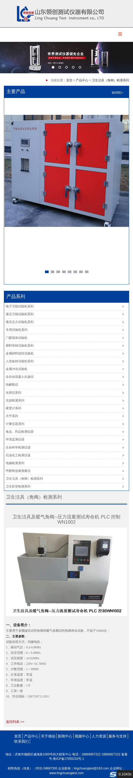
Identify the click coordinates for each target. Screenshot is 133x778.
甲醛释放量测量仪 (18, 471)
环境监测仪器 (15, 439)
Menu (120, 34)
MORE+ (117, 93)
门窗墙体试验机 (16, 338)
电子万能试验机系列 (20, 306)
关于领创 (48, 736)
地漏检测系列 (15, 463)
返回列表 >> (15, 722)
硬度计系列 (13, 408)
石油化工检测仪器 (18, 455)
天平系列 (12, 416)
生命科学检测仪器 (18, 447)
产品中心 (82, 80)
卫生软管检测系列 (18, 486)
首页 (69, 80)
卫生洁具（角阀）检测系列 (110, 80)
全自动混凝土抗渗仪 (20, 377)
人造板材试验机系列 (20, 361)
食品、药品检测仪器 (20, 431)
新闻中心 (65, 736)
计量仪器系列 (15, 424)
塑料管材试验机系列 (20, 345)
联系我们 (21, 741)
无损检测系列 (15, 400)
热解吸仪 (12, 384)
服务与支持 (117, 736)
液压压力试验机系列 (20, 322)
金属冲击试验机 (16, 369)
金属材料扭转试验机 (20, 353)
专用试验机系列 (16, 330)
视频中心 (82, 736)
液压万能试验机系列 (20, 314)
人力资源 (99, 736)
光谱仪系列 (13, 392)
